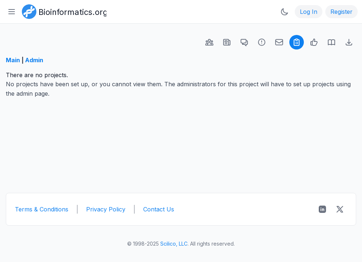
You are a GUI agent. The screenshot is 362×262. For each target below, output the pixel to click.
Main (13, 60)
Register (341, 11)
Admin (34, 60)
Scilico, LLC (174, 244)
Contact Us (158, 209)
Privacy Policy (105, 209)
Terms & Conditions (41, 209)
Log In (308, 11)
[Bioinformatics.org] (62, 11)
